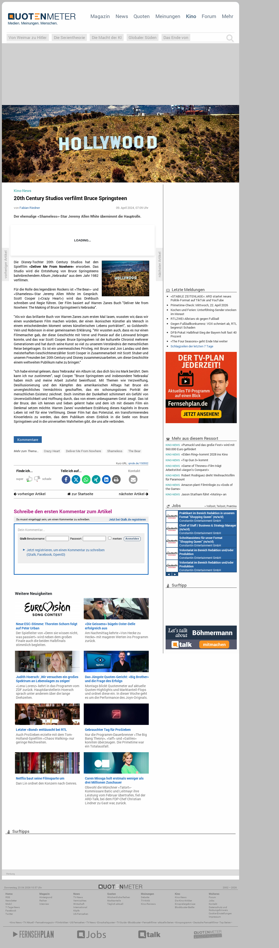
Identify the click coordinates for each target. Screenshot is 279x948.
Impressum (215, 916)
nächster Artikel (133, 494)
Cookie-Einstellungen (220, 913)
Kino (191, 16)
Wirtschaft (78, 903)
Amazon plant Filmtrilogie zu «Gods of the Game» (199, 487)
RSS (7, 897)
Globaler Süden (143, 37)
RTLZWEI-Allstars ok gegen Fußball (195, 318)
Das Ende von (175, 37)
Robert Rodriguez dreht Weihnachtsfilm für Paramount (200, 477)
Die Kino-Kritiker (183, 900)
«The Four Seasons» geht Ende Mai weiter (199, 341)
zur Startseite (80, 494)
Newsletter (11, 900)
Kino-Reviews (148, 903)
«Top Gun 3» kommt (187, 460)
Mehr (227, 16)
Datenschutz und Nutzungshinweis (218, 909)
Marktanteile (114, 900)
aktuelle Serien (166, 922)
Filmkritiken (62, 922)
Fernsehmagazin (45, 922)
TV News (91, 922)
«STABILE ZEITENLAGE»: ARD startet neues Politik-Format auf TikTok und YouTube (201, 298)
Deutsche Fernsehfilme (205, 922)
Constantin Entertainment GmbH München (200, 516)
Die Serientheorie (69, 37)
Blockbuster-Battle (184, 907)
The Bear (134, 451)
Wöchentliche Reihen (118, 897)
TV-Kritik (145, 900)
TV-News (78, 897)
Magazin (100, 16)
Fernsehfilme (149, 922)
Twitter (9, 913)
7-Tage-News (12, 907)
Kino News (16, 922)
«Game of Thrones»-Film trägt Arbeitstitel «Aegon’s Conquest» (194, 468)
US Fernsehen (77, 922)
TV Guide (121, 922)
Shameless (114, 451)
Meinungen (167, 16)
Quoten (142, 16)
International (80, 907)
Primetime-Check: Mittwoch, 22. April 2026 (199, 305)
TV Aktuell (28, 922)
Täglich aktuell (115, 903)
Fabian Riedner (29, 208)
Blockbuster (134, 922)
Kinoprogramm (183, 922)
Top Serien (225, 922)
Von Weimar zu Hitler (28, 37)
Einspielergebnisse (185, 903)
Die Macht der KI (107, 37)
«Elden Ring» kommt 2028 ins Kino (197, 454)
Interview (44, 903)
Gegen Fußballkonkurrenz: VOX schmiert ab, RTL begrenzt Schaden (204, 325)
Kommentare (27, 439)
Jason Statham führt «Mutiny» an (196, 494)
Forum (209, 16)
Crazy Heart (52, 451)
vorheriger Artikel (30, 494)
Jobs (211, 900)
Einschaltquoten (106, 922)
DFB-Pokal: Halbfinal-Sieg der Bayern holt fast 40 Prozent (204, 334)
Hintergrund (45, 897)
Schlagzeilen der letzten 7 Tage (192, 346)
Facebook (10, 910)
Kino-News (180, 897)
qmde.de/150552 (138, 463)
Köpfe (76, 910)
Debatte (145, 897)
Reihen (43, 900)
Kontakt (213, 903)
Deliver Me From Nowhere (83, 451)
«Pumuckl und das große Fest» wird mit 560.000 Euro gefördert (200, 447)
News (122, 16)
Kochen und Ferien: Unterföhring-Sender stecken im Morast (203, 312)
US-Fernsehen (80, 913)
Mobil (8, 903)
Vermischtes (79, 900)
